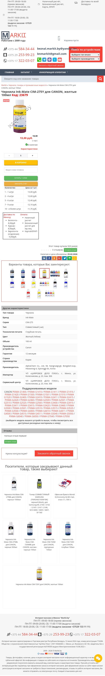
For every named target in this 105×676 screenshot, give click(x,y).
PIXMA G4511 (35, 413)
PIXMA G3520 (66, 408)
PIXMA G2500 (43, 399)
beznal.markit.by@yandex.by (57, 48)
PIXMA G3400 (51, 402)
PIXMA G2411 (51, 397)
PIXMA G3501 (19, 408)
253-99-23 (18, 54)
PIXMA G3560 (11, 410)
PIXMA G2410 (35, 397)
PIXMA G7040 (47, 416)
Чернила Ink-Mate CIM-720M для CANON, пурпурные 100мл (49, 544)
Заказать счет (21, 184)
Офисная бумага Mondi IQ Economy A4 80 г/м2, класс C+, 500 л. (65, 497)
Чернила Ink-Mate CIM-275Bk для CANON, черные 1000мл (14, 497)
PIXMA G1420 (11, 394)
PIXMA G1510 (58, 394)
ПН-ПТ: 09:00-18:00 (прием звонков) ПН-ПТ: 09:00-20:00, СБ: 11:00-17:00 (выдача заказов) (19, 7)
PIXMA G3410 (66, 402)
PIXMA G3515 (51, 408)
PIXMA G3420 (43, 405)
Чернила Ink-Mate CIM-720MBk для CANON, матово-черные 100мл (30, 544)
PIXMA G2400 (19, 397)
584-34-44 (18, 48)
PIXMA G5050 (66, 413)
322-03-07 (18, 60)
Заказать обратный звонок (51, 65)
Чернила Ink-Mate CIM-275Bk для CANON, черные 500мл (11, 543)
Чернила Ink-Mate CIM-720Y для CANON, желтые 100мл (39, 584)
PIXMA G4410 (43, 410)
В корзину (21, 162)
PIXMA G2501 (58, 399)
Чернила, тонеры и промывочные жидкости (27, 85)
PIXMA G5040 (51, 413)
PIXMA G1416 (66, 391)
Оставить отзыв (70, 250)
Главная (9, 72)
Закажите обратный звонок (53, 453)
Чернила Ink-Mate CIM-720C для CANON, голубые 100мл (67, 543)
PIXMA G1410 (35, 391)
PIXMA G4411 (58, 410)
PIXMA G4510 (19, 413)
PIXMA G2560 (35, 402)
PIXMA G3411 (11, 405)
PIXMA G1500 (27, 394)
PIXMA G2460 (27, 399)
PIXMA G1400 (19, 391)
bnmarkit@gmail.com (52, 54)
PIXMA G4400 (27, 410)
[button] (19, 116)
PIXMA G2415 (66, 397)
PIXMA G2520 (19, 402)
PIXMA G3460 (58, 405)
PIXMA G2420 (11, 399)
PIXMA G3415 (27, 405)
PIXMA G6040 (16, 416)
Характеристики (29, 149)
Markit (4, 85)
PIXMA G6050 (31, 416)
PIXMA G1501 (43, 394)
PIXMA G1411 (51, 391)
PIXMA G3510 (35, 408)
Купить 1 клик (20, 178)
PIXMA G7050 (63, 416)
